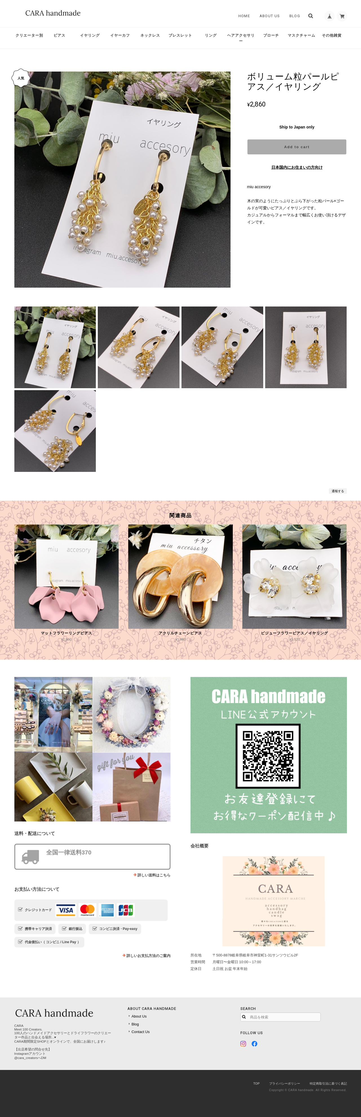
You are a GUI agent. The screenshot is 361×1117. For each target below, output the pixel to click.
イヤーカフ (120, 35)
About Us (268, 16)
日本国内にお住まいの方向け (297, 167)
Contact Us (141, 1032)
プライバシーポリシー (284, 1083)
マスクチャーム (301, 35)
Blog (293, 16)
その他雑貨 (332, 35)
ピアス (59, 35)
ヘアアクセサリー (241, 38)
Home (242, 16)
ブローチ (271, 35)
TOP (256, 1083)
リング (211, 35)
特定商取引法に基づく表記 (328, 1083)
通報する (338, 491)
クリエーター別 (29, 35)
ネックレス (150, 35)
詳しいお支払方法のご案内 (148, 956)
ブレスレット (180, 35)
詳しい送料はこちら (154, 875)
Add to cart (297, 147)
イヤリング (90, 35)
